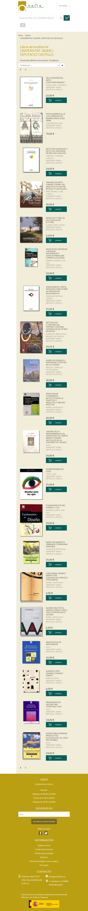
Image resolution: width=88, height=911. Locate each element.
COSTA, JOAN (51, 474)
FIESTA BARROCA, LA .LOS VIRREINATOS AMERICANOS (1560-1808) (55, 117)
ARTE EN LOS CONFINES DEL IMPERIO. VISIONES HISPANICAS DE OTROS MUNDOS (56, 326)
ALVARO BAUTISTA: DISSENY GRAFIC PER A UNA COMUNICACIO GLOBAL (56, 611)
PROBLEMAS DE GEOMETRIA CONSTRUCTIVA (53, 704)
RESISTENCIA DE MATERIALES (53, 643)
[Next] (25, 69)
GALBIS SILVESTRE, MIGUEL (56, 549)
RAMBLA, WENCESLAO (54, 407)
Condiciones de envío (44, 849)
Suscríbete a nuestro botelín (44, 821)
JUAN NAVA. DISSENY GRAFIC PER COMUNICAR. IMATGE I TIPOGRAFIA (57, 576)
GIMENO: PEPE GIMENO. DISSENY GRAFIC (54, 673)
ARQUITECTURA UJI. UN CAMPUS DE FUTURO (55, 220)
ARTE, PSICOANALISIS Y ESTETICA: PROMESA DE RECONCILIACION (57, 151)
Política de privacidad (44, 853)
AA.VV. (48, 445)
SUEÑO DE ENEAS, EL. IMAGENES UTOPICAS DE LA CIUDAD (56, 362)
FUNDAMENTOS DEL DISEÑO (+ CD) (55, 506)
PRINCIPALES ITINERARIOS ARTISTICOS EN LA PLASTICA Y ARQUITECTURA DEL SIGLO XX (55, 399)
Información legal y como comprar (44, 861)
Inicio (20, 35)
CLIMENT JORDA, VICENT (55, 225)
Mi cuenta (44, 865)
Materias (44, 857)
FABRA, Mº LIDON (52, 678)
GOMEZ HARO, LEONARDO (56, 85)
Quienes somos (44, 845)
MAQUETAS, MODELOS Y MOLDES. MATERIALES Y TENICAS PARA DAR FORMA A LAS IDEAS (56, 253)
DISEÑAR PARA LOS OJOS (55, 470)
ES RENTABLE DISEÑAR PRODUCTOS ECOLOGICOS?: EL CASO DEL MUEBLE (57, 736)
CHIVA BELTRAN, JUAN (54, 123)
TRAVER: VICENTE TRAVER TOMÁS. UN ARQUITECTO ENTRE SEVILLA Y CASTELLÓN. (56, 185)
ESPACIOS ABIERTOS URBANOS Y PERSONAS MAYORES (57, 544)
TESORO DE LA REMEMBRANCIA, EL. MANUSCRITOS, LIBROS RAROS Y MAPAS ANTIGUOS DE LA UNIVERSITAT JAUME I (57, 436)
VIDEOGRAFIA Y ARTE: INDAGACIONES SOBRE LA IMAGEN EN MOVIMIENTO (57, 290)
